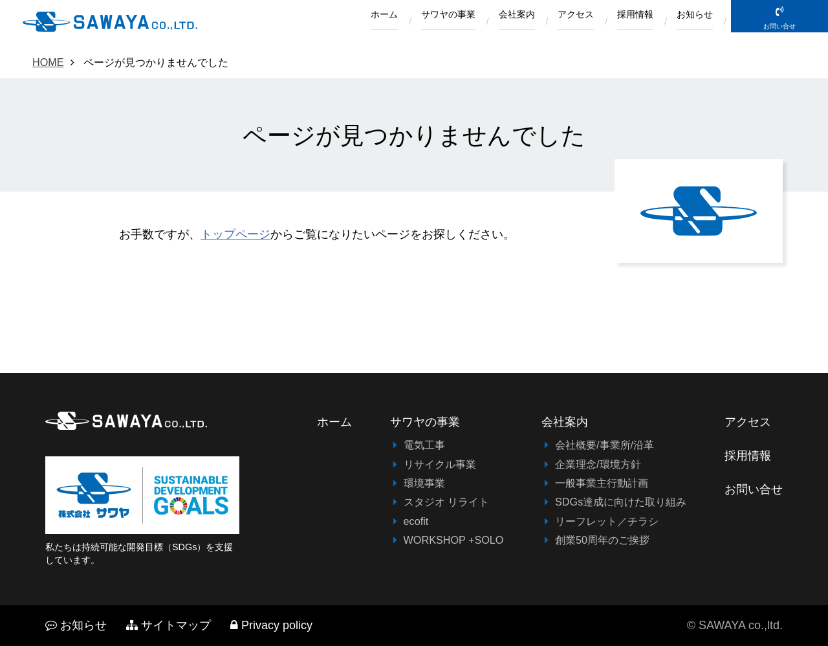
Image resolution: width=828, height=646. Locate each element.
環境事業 (424, 483)
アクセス (553, 21)
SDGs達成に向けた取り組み (620, 501)
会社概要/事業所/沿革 (604, 445)
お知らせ (690, 21)
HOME (48, 62)
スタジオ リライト (447, 501)
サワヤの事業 (407, 21)
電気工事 (424, 445)
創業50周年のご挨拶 (602, 540)
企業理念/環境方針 (598, 464)
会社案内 (485, 21)
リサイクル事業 (440, 464)
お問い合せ (779, 40)
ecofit (416, 521)
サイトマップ (168, 625)
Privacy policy (271, 625)
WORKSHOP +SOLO (454, 540)
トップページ (235, 234)
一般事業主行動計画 (601, 483)
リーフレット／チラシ (607, 521)
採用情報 (621, 21)
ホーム (333, 21)
